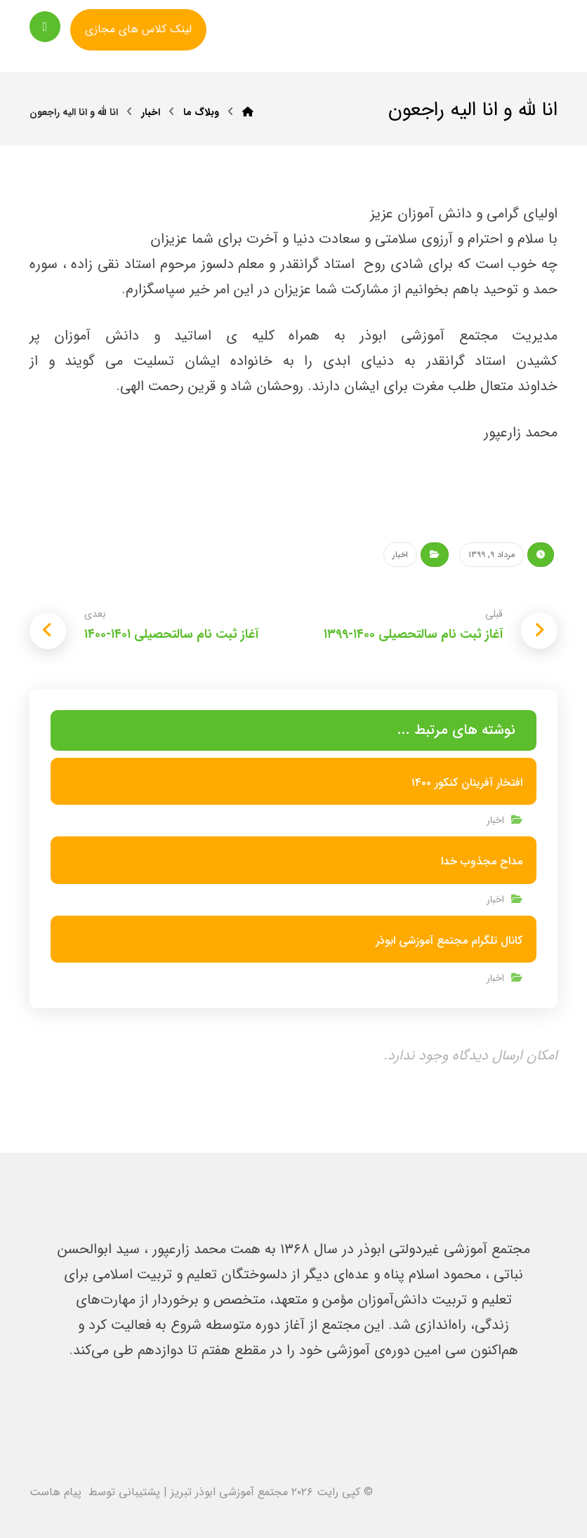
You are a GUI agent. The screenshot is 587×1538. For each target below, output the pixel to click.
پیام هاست (55, 1492)
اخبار (400, 554)
